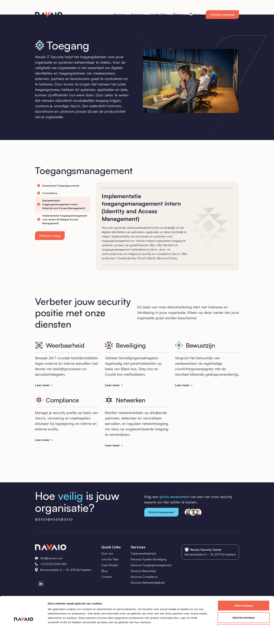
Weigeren (243, 602)
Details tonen (197, 618)
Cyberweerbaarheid (143, 553)
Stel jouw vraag (49, 235)
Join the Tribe (110, 559)
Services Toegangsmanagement (151, 565)
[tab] (58, 185)
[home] (48, 14)
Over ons (107, 553)
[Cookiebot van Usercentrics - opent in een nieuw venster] (24, 619)
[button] (178, 14)
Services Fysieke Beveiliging (148, 559)
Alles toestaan (243, 578)
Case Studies (109, 565)
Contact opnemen (222, 14)
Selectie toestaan (243, 590)
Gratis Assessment (161, 512)
